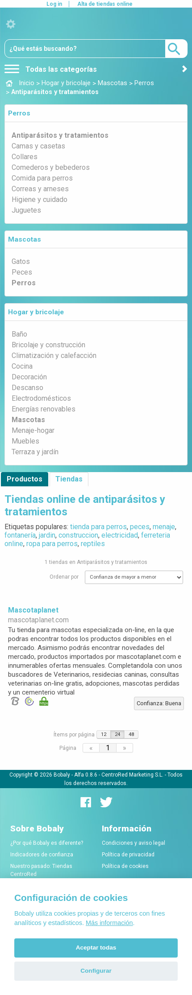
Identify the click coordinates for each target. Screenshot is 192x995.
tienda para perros (98, 526)
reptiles (93, 543)
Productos (24, 479)
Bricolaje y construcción (48, 345)
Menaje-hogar (33, 430)
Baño (19, 334)
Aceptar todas (96, 947)
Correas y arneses (40, 189)
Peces (22, 272)
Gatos (21, 261)
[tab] (96, 113)
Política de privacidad (128, 854)
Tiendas (69, 479)
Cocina (22, 366)
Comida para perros (42, 178)
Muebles (25, 441)
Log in (54, 4)
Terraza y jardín (35, 452)
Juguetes (26, 210)
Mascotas (24, 239)
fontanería (20, 535)
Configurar (95, 970)
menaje (164, 526)
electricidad (119, 535)
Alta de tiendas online (105, 4)
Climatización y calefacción (54, 355)
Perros (19, 113)
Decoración (29, 377)
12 (103, 734)
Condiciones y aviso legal (133, 843)
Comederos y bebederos (51, 167)
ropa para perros (52, 543)
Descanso (27, 387)
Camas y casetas (38, 146)
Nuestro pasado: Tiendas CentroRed (41, 870)
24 (117, 734)
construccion (78, 535)
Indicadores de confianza (41, 854)
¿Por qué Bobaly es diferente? (46, 843)
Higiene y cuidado (39, 199)
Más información (109, 922)
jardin (47, 535)
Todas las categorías (50, 69)
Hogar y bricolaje (36, 312)
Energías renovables (43, 409)
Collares (25, 156)
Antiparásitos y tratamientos (60, 135)
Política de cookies (125, 866)
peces (140, 526)
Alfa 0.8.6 (85, 775)
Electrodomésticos (41, 398)
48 (131, 734)
